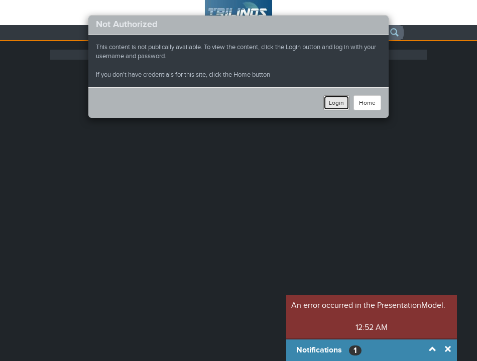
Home (367, 102)
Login (336, 102)
